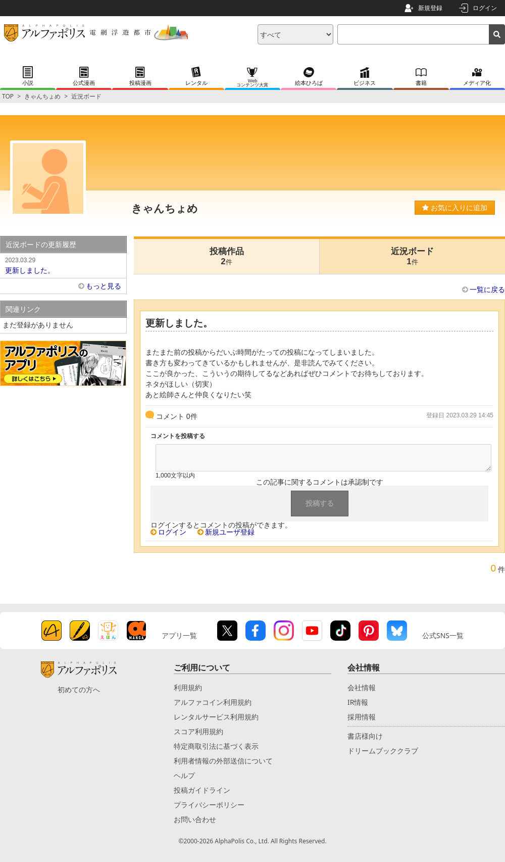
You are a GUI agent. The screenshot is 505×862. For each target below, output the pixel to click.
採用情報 (361, 717)
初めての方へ (79, 689)
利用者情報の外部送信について (223, 760)
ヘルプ (184, 775)
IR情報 (357, 702)
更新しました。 (63, 264)
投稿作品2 (227, 256)
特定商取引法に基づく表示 (216, 746)
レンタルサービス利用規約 (216, 717)
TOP (8, 96)
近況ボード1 (412, 256)
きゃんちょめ (42, 96)
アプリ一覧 (179, 635)
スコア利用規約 (198, 731)
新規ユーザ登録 (230, 532)
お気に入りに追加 (454, 208)
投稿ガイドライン (202, 790)
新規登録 (430, 8)
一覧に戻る (487, 289)
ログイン (485, 8)
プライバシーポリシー (209, 804)
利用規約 (188, 687)
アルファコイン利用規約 (212, 702)
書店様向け (365, 736)
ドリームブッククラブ (382, 750)
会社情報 (361, 687)
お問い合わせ (195, 819)
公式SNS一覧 (443, 635)
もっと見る (103, 286)
